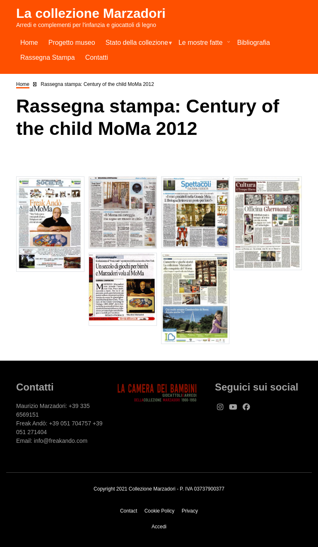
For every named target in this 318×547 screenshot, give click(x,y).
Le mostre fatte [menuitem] (202, 44)
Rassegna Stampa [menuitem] (47, 57)
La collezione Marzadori (91, 13)
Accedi (159, 527)
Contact (128, 511)
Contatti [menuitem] (96, 57)
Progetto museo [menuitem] (71, 42)
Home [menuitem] (29, 42)
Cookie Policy (160, 511)
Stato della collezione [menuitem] (136, 44)
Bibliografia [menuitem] (253, 42)
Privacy (190, 511)
